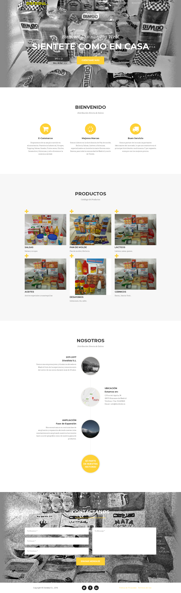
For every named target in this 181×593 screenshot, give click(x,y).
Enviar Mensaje (90, 561)
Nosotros (137, 6)
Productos (122, 6)
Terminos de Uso (144, 588)
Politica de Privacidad (127, 588)
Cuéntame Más (91, 60)
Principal (107, 6)
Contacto (151, 6)
